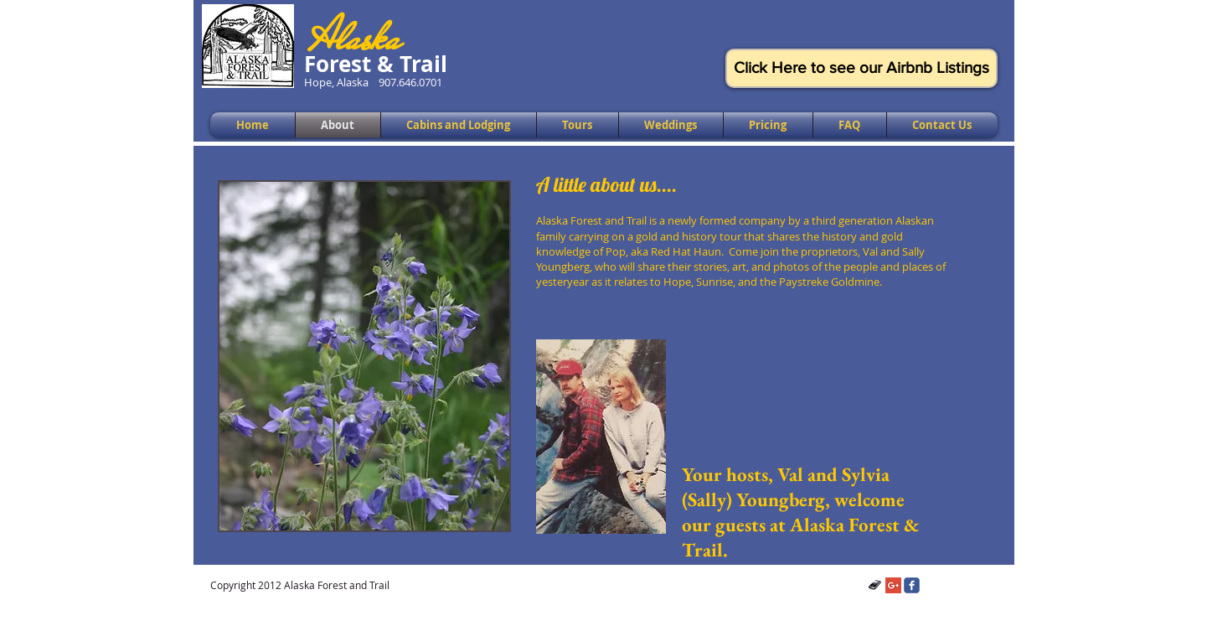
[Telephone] (875, 585)
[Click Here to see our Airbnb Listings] (861, 68)
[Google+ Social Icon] (893, 585)
